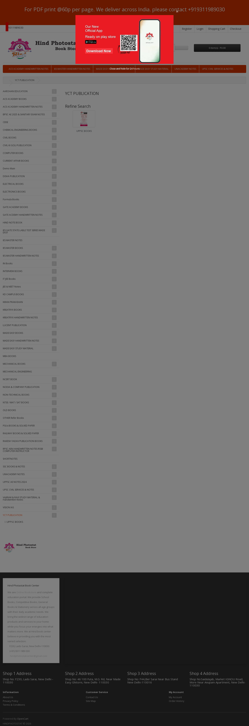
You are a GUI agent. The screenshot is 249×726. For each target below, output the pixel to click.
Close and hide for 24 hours (124, 68)
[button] (177, 11)
